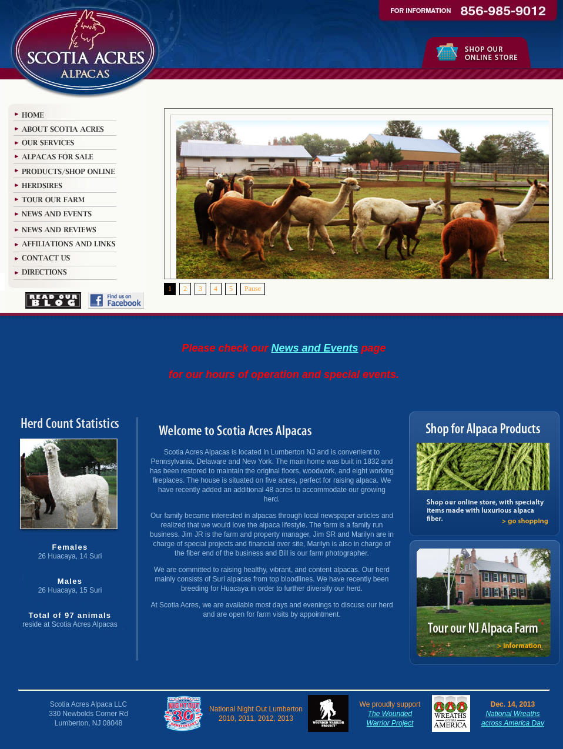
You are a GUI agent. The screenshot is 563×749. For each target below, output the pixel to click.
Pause (252, 289)
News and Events (315, 348)
